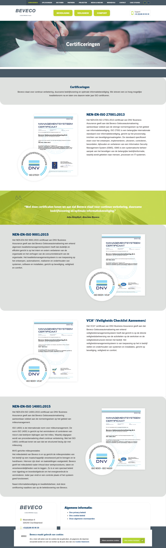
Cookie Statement (82, 542)
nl (145, 2)
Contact (122, 2)
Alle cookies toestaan (131, 540)
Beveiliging (63, 13)
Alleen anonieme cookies (110, 540)
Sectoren (59, 2)
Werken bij (111, 2)
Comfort (102, 13)
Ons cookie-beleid (77, 516)
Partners (71, 2)
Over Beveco (33, 2)
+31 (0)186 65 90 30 (142, 14)
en (149, 2)
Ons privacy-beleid (77, 512)
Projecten (83, 2)
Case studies (135, 2)
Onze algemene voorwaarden (82, 519)
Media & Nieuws (97, 2)
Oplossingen (47, 2)
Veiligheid (83, 13)
